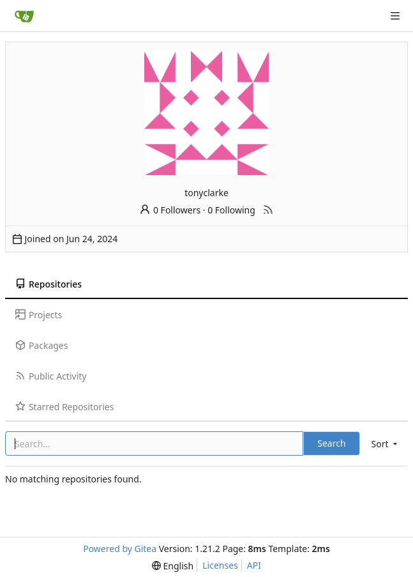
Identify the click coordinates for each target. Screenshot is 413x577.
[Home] (24, 15)
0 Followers (169, 210)
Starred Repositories (64, 407)
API (254, 565)
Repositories (48, 284)
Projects (38, 315)
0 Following (231, 210)
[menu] (385, 444)
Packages (41, 345)
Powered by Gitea (119, 548)
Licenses (220, 565)
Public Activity (50, 376)
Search (331, 443)
